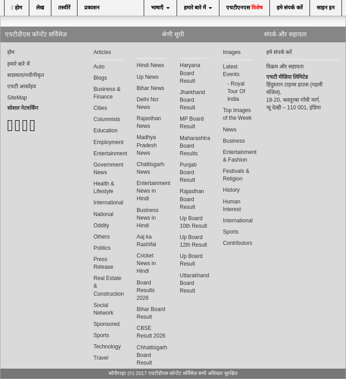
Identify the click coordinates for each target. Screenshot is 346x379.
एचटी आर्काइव (21, 86)
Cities (100, 108)
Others (102, 237)
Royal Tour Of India (236, 91)
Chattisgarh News (150, 168)
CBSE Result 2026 (151, 332)
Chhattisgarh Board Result (151, 355)
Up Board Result (191, 260)
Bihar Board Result (151, 313)
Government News (108, 169)
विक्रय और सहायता (285, 66)
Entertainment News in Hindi (151, 191)
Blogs (100, 78)
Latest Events (231, 70)
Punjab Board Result (188, 172)
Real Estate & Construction (108, 286)
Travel (101, 358)
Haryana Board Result (190, 73)
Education (106, 130)
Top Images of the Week (237, 114)
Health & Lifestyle (104, 187)
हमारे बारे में (198, 8)
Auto (99, 66)
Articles (102, 52)
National (104, 214)
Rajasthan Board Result (192, 199)
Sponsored (107, 324)
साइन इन (326, 8)
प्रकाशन (92, 8)
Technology (107, 346)
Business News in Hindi (148, 218)
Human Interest (232, 205)
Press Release (104, 263)
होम (16, 8)
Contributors (237, 243)
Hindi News (150, 65)
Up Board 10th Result (193, 222)
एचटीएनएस (244, 8)
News (230, 129)
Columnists (107, 119)
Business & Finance (107, 93)
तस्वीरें (64, 8)
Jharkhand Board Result (192, 100)
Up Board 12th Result (193, 241)
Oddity (101, 225)
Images (232, 52)
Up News (148, 77)
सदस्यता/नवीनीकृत (25, 75)
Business (234, 141)
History (231, 190)
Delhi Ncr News (148, 103)
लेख (40, 8)
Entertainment (108, 153)
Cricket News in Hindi (146, 263)
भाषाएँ (160, 8)
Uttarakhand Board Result (194, 283)
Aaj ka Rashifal (146, 241)
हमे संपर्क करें (290, 8)
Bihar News (150, 88)
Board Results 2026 (146, 290)
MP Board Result (192, 123)
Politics (102, 248)
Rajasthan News (149, 122)
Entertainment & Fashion (238, 156)
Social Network (104, 309)
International (108, 202)
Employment (108, 142)
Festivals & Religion (236, 175)
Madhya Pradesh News (147, 145)
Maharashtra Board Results (194, 146)
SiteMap (17, 98)
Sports (101, 335)
